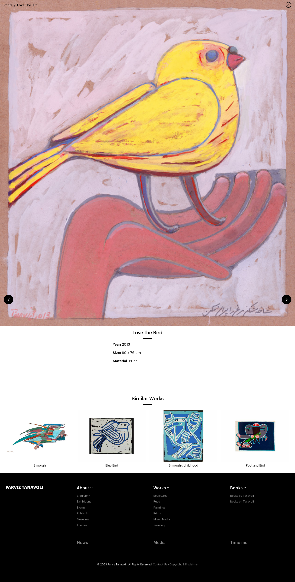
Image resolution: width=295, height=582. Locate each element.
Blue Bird (111, 465)
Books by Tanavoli (242, 495)
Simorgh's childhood (183, 465)
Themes (82, 525)
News (82, 543)
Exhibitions (84, 501)
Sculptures (160, 495)
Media (159, 543)
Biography (83, 495)
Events (81, 507)
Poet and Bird (255, 465)
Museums (83, 519)
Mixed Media (161, 519)
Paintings (159, 507)
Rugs (156, 501)
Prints (8, 5)
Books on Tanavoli (242, 501)
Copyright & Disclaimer (184, 564)
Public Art (83, 513)
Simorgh (40, 465)
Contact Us (160, 564)
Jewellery (159, 525)
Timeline (238, 543)
